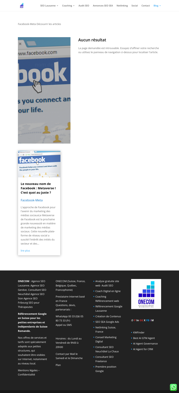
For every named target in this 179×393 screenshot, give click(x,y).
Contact (146, 6)
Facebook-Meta (32, 200)
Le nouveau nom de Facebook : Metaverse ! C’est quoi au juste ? (38, 188)
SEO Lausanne (48, 6)
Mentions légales (28, 370)
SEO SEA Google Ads (107, 321)
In (137, 320)
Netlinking (122, 6)
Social (134, 6)
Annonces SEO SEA (103, 6)
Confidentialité (26, 374)
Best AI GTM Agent (144, 338)
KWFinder (138, 332)
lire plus (25, 250)
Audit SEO (84, 6)
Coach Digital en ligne (108, 291)
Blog (156, 6)
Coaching (67, 6)
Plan (58, 365)
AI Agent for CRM (143, 349)
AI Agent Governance (145, 343)
